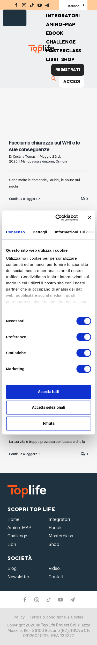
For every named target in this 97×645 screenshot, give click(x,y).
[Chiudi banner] (89, 217)
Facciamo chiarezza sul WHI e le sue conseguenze (44, 146)
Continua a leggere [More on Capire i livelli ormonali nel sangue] (23, 454)
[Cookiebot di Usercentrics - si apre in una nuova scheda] (58, 217)
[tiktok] (32, 5)
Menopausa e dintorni (37, 161)
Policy (19, 617)
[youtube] (39, 5)
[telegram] (47, 5)
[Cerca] (38, 51)
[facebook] (16, 5)
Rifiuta (48, 423)
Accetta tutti (48, 391)
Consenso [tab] (15, 232)
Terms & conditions (47, 617)
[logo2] (27, 484)
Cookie (77, 617)
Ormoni (61, 161)
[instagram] (24, 5)
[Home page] (32, 49)
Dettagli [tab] (40, 232)
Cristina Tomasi (24, 156)
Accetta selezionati (48, 407)
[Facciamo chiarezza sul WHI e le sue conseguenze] (48, 102)
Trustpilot (9, 13)
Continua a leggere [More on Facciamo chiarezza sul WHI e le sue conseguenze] (23, 199)
